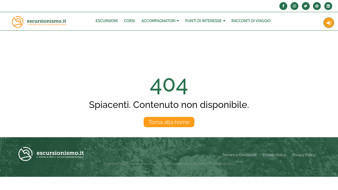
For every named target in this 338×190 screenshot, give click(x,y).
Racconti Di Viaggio (251, 21)
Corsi (129, 21)
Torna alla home (168, 122)
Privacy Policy (304, 155)
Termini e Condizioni (239, 155)
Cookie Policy (274, 155)
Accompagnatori (158, 21)
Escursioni (107, 21)
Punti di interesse (203, 21)
